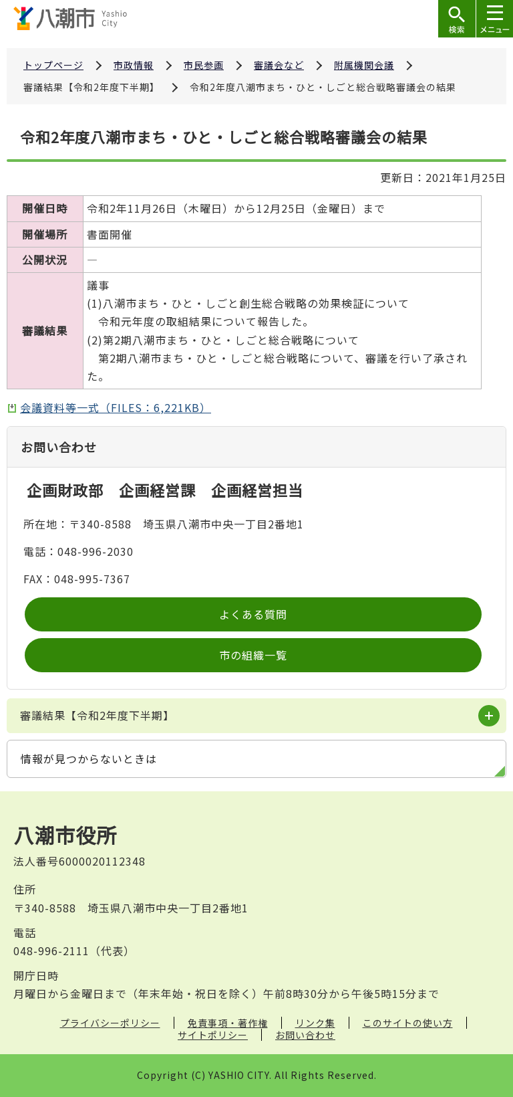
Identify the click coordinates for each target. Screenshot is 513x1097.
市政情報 (134, 65)
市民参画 (204, 65)
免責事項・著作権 (228, 1023)
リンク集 (315, 1023)
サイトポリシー (213, 1035)
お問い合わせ (305, 1035)
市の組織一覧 (253, 655)
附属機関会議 (364, 65)
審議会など (279, 65)
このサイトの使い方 (408, 1023)
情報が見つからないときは (89, 759)
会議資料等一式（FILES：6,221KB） (115, 407)
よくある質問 (253, 614)
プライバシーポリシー (110, 1023)
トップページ (53, 65)
